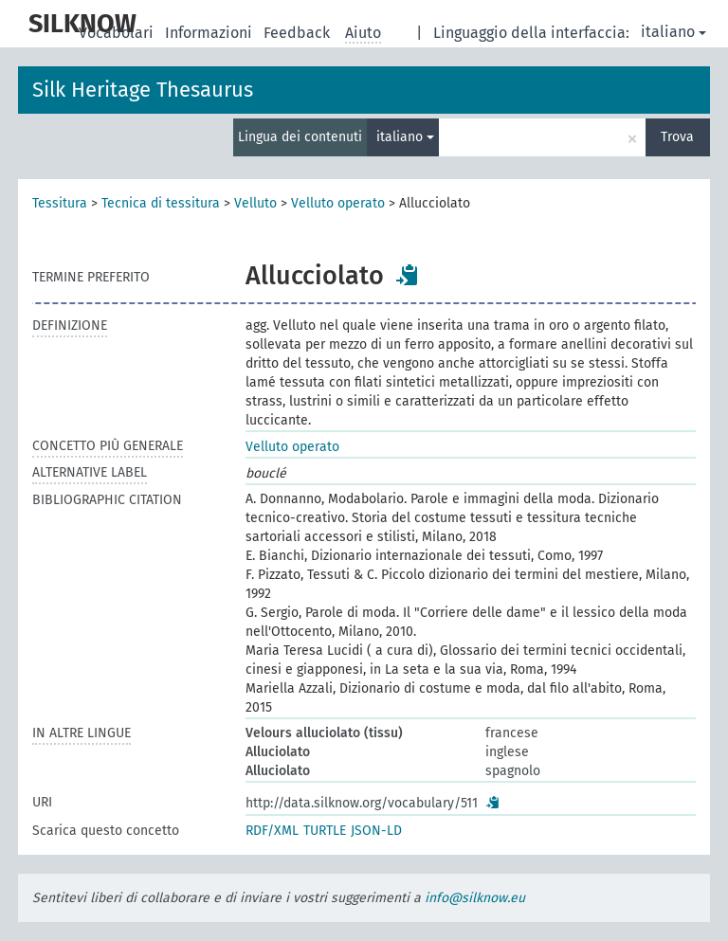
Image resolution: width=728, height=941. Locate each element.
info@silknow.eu (475, 898)
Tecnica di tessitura (160, 203)
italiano (673, 32)
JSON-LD (376, 831)
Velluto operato (338, 203)
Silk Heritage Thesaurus (142, 89)
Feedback (299, 33)
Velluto (255, 203)
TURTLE (324, 831)
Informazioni (210, 33)
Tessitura (59, 203)
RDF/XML (272, 831)
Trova (677, 137)
